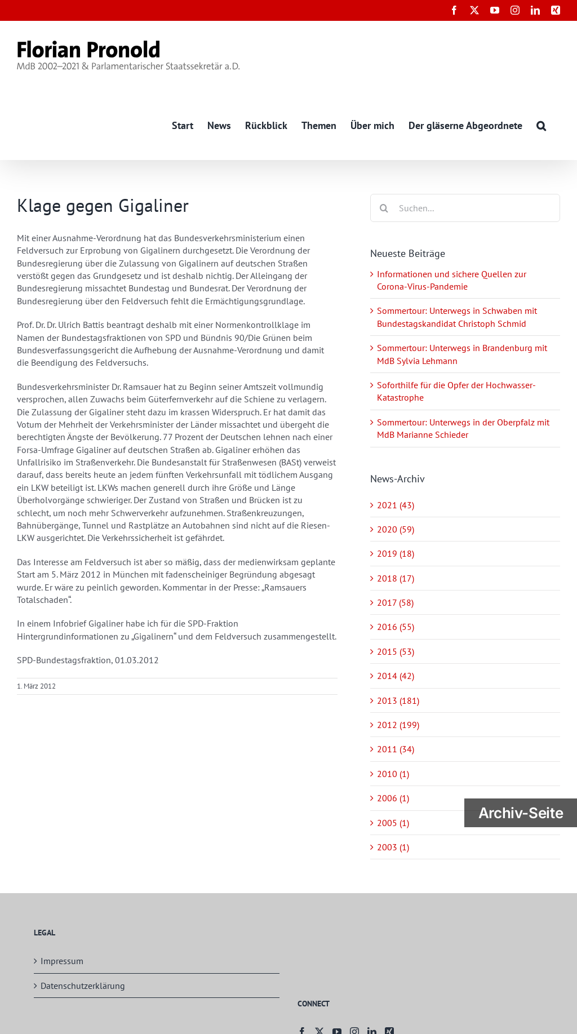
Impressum (62, 961)
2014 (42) (395, 676)
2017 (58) (395, 602)
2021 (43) (395, 505)
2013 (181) (398, 700)
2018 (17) (395, 578)
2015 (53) (395, 651)
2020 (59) (395, 529)
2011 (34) (395, 749)
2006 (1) (393, 798)
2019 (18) (395, 554)
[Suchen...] (465, 208)
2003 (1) (393, 847)
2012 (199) (398, 724)
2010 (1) (393, 773)
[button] (541, 124)
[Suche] (384, 208)
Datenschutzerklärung (83, 985)
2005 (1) (393, 822)
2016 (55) (395, 627)
